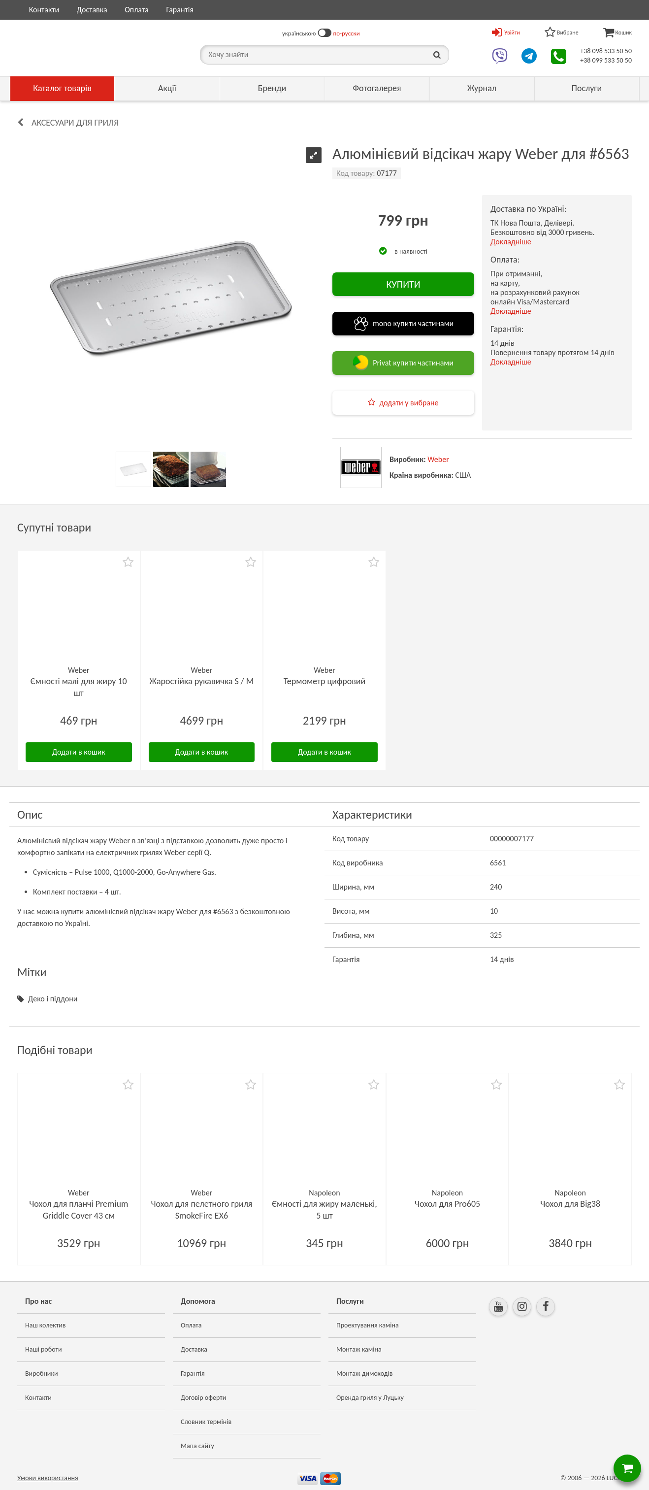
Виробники (41, 1373)
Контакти (44, 9)
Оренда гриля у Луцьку (370, 1397)
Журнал (481, 88)
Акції (167, 88)
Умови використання (47, 1478)
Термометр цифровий (325, 681)
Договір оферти (203, 1397)
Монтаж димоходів (364, 1373)
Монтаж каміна (359, 1349)
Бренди (272, 88)
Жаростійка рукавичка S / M (202, 681)
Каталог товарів (62, 88)
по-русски (346, 33)
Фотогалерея (377, 88)
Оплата (137, 9)
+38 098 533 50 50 (606, 51)
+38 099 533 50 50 (606, 60)
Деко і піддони (52, 998)
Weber (438, 459)
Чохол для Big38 (570, 1203)
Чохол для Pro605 (447, 1203)
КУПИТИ (403, 284)
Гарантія (179, 9)
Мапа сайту (197, 1446)
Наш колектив (45, 1325)
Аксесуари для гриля (75, 122)
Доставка (92, 9)
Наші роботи (43, 1349)
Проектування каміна (367, 1325)
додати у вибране (408, 402)
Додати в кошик (78, 752)
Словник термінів (206, 1422)
